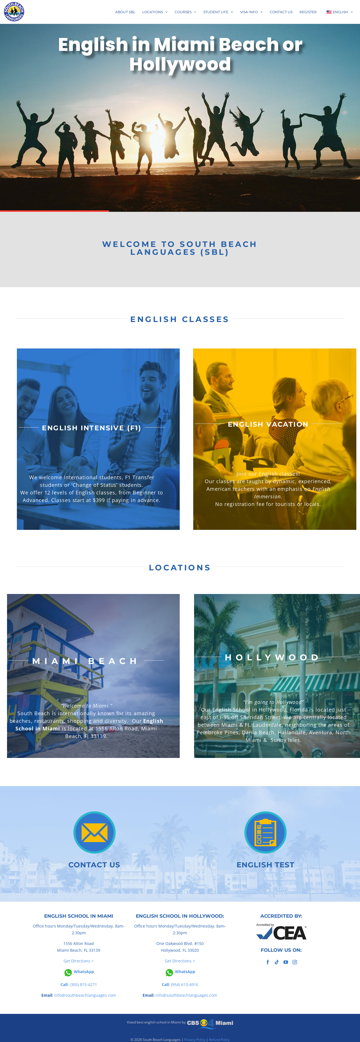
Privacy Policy (194, 1039)
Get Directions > (79, 961)
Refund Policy (219, 1039)
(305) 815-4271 (78, 984)
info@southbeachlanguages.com (85, 995)
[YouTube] (286, 962)
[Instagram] (294, 962)
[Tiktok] (276, 962)
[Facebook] (268, 962)
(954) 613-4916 (180, 984)
